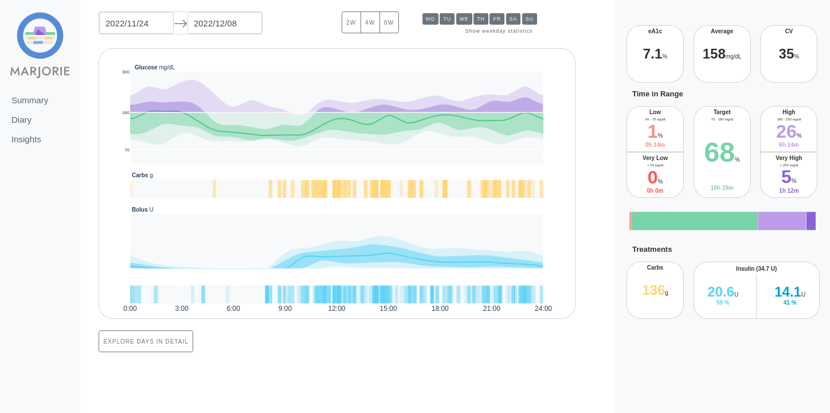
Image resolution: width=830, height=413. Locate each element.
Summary (29, 100)
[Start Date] (136, 23)
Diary (21, 119)
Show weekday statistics (499, 31)
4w (370, 23)
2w (351, 23)
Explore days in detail (145, 341)
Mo (430, 19)
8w (389, 23)
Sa (514, 19)
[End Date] (224, 23)
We (464, 19)
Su (530, 19)
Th (481, 19)
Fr (497, 19)
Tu (447, 19)
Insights (26, 139)
